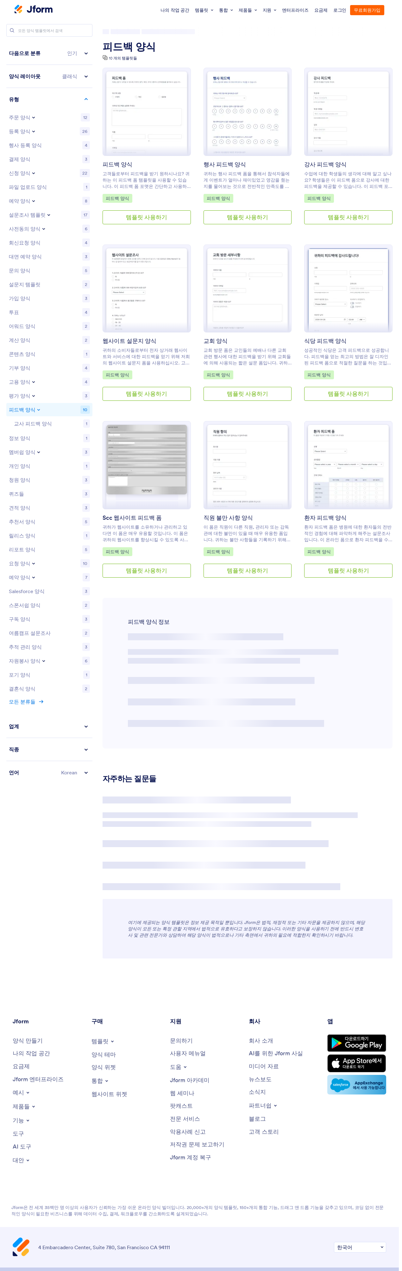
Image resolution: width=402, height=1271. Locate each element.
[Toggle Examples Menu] (21, 1093)
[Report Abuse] (188, 1131)
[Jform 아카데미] (190, 1080)
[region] (49, 413)
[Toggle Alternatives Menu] (21, 1160)
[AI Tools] (22, 1146)
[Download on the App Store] (356, 1063)
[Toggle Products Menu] (24, 1106)
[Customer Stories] (264, 1131)
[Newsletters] (257, 1092)
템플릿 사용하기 (146, 217)
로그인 (340, 10)
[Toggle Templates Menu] (103, 1041)
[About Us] (261, 1040)
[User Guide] (188, 1053)
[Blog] (257, 1119)
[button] (49, 53)
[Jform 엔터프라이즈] (38, 1079)
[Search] (12, 30)
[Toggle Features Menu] (21, 1120)
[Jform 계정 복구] (190, 1157)
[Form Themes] (103, 1054)
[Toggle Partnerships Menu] (263, 1106)
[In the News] (260, 1079)
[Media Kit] (264, 1066)
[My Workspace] (31, 1053)
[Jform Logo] (34, 10)
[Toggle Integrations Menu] (100, 1081)
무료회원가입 (367, 10)
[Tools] (18, 1133)
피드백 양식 (129, 46)
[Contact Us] (181, 1040)
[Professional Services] (185, 1119)
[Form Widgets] (103, 1067)
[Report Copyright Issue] (197, 1144)
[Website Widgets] (109, 1094)
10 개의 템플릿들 (123, 58)
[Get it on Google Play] (356, 1043)
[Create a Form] (28, 1040)
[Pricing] (21, 1066)
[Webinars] (182, 1093)
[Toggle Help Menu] (179, 1067)
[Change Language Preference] (360, 1247)
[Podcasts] (181, 1106)
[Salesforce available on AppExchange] (356, 1084)
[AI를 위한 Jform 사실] (276, 1053)
